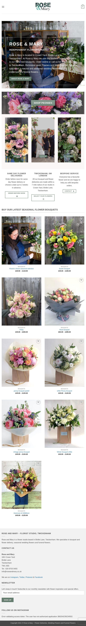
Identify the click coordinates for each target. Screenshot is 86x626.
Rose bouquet (64, 330)
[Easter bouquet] (64, 240)
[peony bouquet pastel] (21, 363)
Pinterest (29, 577)
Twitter (22, 577)
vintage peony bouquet (21, 452)
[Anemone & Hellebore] (21, 485)
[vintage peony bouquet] (21, 424)
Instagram (14, 577)
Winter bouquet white (64, 452)
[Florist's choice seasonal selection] (21, 240)
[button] (3, 7)
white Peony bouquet (64, 391)
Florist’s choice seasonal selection (21, 269)
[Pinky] (21, 301)
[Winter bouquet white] (64, 424)
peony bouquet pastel (21, 391)
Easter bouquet (64, 269)
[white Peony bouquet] (64, 363)
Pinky (21, 330)
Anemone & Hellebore (21, 513)
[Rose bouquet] (64, 301)
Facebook (39, 577)
